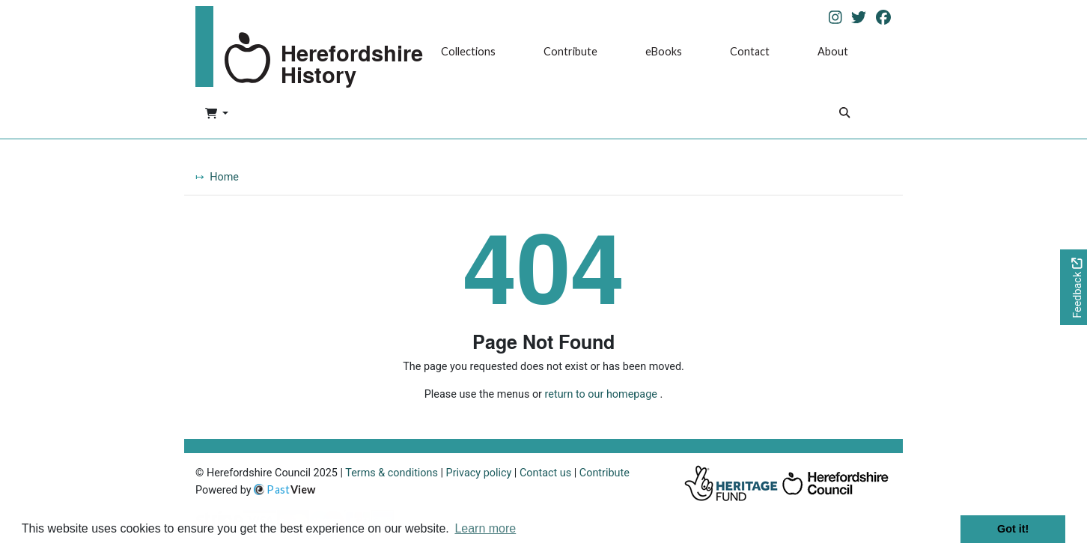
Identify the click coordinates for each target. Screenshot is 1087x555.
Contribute (570, 51)
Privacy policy (479, 473)
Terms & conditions (391, 473)
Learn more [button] (485, 528)
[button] (216, 114)
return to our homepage (601, 394)
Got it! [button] (1013, 529)
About (832, 51)
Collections (468, 51)
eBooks (663, 51)
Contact (750, 51)
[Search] (844, 114)
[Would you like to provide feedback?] (1073, 287)
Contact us (545, 473)
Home (224, 177)
